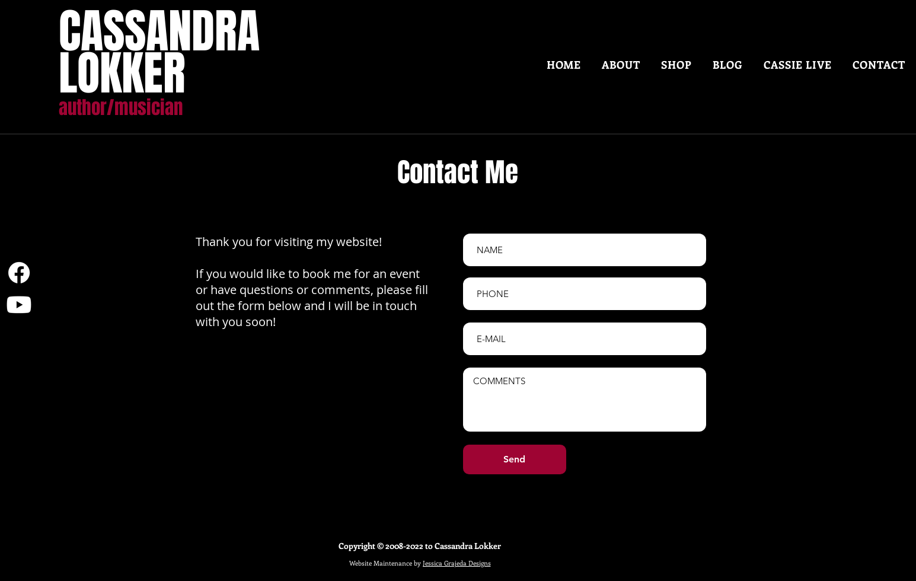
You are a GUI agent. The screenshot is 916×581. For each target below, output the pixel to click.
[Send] (514, 459)
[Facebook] (19, 272)
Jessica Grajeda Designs (457, 562)
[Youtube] (19, 304)
